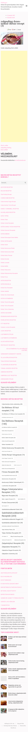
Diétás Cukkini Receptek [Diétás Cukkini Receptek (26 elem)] (9, 437)
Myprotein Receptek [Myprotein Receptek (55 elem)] (10, 495)
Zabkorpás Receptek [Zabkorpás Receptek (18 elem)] (6, 539)
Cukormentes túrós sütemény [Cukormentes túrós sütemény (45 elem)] (12, 404)
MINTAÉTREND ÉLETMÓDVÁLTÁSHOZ (11, 587)
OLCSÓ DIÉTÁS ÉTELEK (7, 341)
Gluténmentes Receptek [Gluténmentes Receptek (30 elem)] (9, 479)
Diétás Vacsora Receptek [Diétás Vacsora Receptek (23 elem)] (8, 468)
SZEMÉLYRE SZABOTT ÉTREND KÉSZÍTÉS (12, 598)
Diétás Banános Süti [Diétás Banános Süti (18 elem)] (7, 434)
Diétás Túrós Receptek (7, 305)
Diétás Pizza (4, 277)
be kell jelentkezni (20, 160)
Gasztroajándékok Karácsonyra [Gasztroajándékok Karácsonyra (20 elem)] (9, 475)
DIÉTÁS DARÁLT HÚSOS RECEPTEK (10, 226)
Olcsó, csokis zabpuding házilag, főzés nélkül (6, 147)
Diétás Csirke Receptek (7, 223)
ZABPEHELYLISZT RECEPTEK (9, 375)
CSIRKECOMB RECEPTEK (7, 198)
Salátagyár (4, 2)
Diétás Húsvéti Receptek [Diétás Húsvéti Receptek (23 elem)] (8, 441)
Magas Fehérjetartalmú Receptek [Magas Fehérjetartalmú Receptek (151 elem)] (12, 490)
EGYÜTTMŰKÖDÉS (6, 580)
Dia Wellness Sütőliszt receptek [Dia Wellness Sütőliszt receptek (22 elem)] (9, 427)
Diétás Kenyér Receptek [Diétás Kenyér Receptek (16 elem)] (7, 451)
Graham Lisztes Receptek (8, 327)
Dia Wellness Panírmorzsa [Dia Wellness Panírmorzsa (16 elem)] (7, 417)
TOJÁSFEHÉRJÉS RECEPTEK (9, 364)
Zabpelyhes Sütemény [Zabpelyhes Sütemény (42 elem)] (10, 553)
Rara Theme (14, 725)
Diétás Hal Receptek (6, 241)
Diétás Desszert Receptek (8, 230)
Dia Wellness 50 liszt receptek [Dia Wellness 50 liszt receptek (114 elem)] (10, 409)
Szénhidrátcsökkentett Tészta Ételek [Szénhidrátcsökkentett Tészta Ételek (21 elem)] (10, 526)
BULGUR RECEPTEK (6, 191)
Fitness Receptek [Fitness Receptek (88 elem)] (10, 472)
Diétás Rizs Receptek (6, 287)
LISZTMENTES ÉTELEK (7, 334)
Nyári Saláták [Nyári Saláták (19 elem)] (21, 499)
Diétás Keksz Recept (6, 255)
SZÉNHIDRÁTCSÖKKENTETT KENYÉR (11, 354)
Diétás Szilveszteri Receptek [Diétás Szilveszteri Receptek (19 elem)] (8, 461)
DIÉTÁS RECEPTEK (6, 280)
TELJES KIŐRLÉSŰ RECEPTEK (9, 357)
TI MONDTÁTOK (5, 605)
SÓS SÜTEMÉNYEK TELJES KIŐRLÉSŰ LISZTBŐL (16, 349)
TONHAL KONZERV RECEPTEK (9, 368)
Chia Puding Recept (6, 194)
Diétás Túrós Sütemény (7, 309)
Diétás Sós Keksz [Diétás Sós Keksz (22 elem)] (6, 465)
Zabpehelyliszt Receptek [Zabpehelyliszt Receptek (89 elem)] (13, 543)
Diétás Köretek (5, 259)
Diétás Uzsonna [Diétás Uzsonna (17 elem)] (18, 465)
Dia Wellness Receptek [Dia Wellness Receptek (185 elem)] (12, 422)
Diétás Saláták (5, 291)
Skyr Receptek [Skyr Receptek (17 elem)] (5, 505)
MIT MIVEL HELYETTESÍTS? (8, 591)
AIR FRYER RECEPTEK (7, 187)
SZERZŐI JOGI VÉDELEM (8, 601)
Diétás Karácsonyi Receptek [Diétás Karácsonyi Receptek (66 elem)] (13, 448)
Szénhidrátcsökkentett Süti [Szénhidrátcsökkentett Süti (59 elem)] (12, 523)
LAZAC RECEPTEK (6, 330)
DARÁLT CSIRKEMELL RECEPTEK (10, 208)
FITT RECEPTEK (5, 323)
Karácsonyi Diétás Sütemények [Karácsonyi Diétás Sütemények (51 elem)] (13, 482)
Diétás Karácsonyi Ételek (7, 248)
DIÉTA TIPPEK (4, 216)
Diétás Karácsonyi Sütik (7, 252)
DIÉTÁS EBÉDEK (5, 234)
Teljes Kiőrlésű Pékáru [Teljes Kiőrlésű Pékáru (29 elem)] (8, 529)
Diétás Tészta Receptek (7, 302)
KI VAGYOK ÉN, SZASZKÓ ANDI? (10, 583)
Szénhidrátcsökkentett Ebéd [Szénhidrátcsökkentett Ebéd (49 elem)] (12, 509)
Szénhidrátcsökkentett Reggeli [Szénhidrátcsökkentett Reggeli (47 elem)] (12, 519)
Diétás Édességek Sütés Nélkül (9, 237)
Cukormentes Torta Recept (8, 205)
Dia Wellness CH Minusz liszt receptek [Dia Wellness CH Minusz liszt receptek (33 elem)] (13, 414)
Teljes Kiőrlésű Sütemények (8, 361)
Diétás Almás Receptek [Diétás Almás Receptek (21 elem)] (8, 430)
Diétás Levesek (5, 262)
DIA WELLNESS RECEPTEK (8, 212)
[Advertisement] (14, 96)
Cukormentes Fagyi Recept (8, 201)
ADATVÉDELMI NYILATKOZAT (9, 573)
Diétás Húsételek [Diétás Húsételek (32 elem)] (7, 444)
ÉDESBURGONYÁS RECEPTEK (9, 316)
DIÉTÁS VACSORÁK (6, 313)
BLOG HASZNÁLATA (6, 576)
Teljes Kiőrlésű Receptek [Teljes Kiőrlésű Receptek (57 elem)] (11, 533)
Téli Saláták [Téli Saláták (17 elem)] (5, 536)
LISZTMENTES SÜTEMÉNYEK (9, 338)
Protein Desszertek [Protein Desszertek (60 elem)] (10, 502)
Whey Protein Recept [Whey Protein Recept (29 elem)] (17, 536)
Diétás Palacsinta (5, 269)
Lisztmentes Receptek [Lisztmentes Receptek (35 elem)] (9, 485)
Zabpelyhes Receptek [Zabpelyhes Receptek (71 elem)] (11, 547)
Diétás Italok (4, 244)
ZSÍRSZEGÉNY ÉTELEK (7, 379)
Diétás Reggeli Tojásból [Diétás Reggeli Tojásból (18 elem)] (7, 458)
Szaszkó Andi (11, 17)
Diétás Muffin (4, 266)
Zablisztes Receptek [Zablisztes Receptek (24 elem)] (20, 540)
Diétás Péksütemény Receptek (9, 273)
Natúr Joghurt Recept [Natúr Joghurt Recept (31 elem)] (8, 499)
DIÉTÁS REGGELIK (6, 284)
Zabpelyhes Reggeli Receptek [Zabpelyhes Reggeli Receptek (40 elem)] (11, 550)
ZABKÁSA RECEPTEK (6, 372)
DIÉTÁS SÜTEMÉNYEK (7, 298)
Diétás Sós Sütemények (7, 295)
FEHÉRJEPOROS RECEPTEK (8, 320)
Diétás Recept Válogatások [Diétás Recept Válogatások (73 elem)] (13, 455)
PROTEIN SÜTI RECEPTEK (8, 345)
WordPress (13, 728)
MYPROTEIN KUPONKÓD (7, 594)
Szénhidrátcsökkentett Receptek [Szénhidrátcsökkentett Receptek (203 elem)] (13, 514)
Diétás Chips (4, 219)
